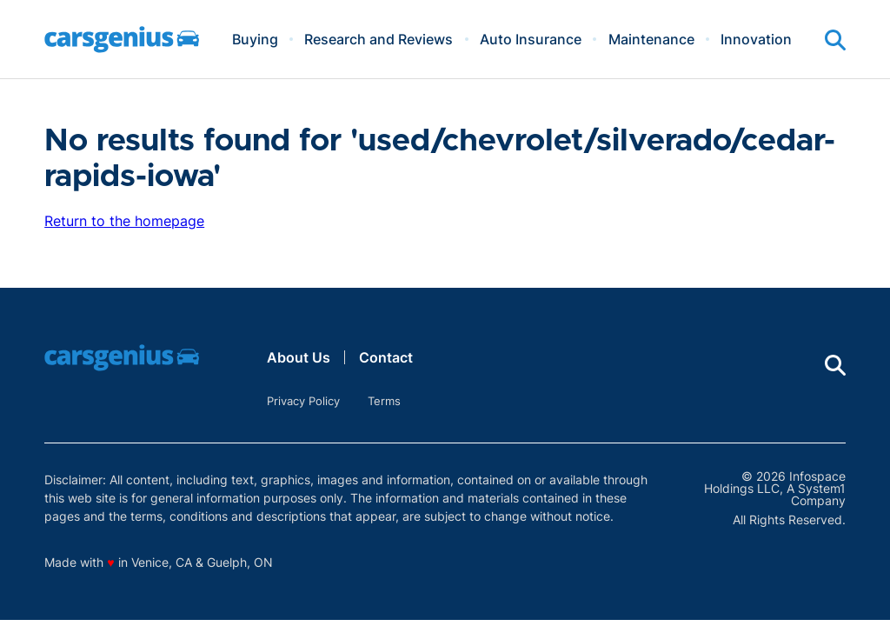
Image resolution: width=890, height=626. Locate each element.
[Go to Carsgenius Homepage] (121, 39)
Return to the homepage (124, 221)
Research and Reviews (378, 39)
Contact (386, 357)
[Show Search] (835, 40)
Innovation (756, 39)
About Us (298, 357)
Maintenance (651, 39)
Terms (384, 401)
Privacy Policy (303, 401)
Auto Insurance (530, 39)
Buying (255, 39)
